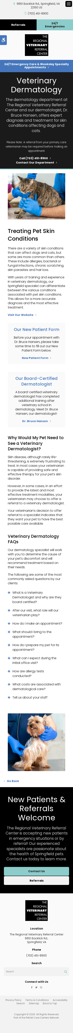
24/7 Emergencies (55, 24)
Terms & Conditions (37, 1000)
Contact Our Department (35, 162)
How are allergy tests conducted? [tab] (28, 673)
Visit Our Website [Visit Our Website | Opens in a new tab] (20, 314)
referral (30, 142)
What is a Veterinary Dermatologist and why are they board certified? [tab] (37, 597)
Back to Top (50, 1003)
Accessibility (60, 1000)
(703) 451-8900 (38, 13)
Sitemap (34, 1003)
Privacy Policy (13, 1000)
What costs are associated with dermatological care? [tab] (36, 686)
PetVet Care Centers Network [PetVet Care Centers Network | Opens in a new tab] (42, 1017)
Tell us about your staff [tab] (29, 697)
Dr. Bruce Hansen (35, 421)
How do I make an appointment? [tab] (37, 623)
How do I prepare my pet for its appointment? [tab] (35, 647)
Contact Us (36, 871)
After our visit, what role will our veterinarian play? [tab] (35, 612)
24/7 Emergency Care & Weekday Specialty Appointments (36, 66)
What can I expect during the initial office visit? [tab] (34, 660)
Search (20, 1003)
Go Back (13, 781)
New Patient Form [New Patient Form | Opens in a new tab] (35, 358)
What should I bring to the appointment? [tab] (32, 634)
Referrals (18, 25)
